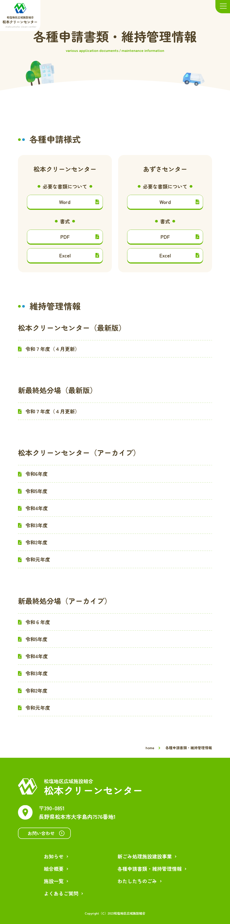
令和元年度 (37, 559)
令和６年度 (37, 621)
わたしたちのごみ (137, 880)
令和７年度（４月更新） (52, 348)
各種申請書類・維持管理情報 (149, 868)
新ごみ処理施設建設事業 (144, 856)
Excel (79, 255)
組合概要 (54, 868)
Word (79, 201)
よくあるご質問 (61, 893)
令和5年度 (36, 490)
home (150, 747)
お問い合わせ (46, 833)
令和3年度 (36, 525)
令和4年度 (36, 508)
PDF (79, 236)
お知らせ (54, 856)
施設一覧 (54, 880)
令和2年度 (36, 542)
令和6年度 (36, 473)
